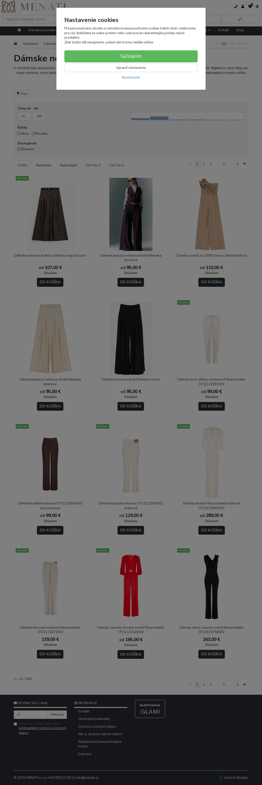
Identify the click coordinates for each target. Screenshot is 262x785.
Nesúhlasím (131, 77)
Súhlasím (131, 56)
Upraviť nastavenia (131, 67)
